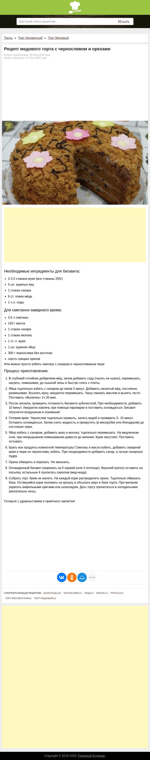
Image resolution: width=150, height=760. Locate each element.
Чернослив (72, 592)
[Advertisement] (75, 91)
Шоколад (52, 592)
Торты (8, 38)
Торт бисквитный (30, 38)
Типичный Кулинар (91, 755)
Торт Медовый (58, 38)
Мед (89, 592)
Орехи (102, 592)
